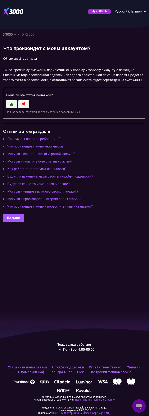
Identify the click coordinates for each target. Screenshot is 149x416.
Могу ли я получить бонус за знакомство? (40, 161)
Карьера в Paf (61, 372)
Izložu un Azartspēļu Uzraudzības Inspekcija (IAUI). (81, 413)
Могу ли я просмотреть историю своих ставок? (44, 199)
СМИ (81, 372)
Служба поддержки (68, 367)
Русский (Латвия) (128, 11)
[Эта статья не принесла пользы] (23, 104)
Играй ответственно (105, 367)
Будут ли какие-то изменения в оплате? (38, 184)
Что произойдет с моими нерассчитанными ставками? (50, 206)
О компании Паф (31, 372)
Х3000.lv (100, 11)
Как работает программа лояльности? (37, 169)
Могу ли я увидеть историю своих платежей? (42, 191)
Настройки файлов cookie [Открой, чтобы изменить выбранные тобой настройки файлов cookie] (110, 372)
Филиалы (133, 367)
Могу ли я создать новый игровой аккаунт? (41, 154)
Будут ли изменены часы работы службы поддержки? (50, 176)
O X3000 (28, 35)
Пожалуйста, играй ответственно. (95, 399)
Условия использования (27, 367)
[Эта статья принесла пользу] (11, 104)
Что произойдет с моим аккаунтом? (35, 146)
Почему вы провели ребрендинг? (33, 139)
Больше (13, 218)
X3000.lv (9, 35)
